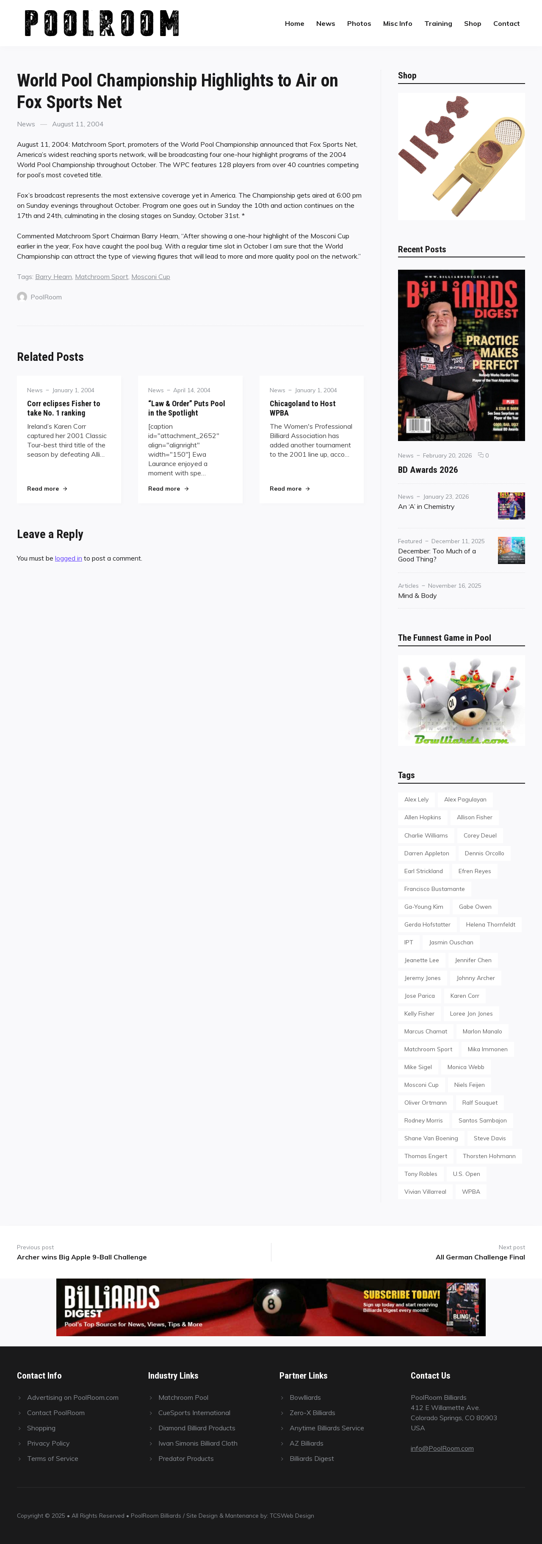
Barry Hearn (53, 276)
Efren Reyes (475, 870)
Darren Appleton (426, 853)
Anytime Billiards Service (327, 1428)
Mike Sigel (418, 1066)
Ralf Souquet (480, 1102)
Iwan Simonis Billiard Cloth (198, 1443)
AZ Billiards (307, 1443)
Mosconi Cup (150, 276)
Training (438, 23)
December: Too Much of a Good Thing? (437, 555)
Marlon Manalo (482, 1031)
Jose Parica (419, 995)
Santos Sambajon (483, 1120)
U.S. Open (466, 1173)
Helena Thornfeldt (490, 924)
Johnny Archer (475, 977)
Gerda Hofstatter (427, 924)
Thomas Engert (425, 1155)
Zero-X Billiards (312, 1412)
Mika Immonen (488, 1049)
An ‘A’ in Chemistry (426, 506)
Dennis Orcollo (484, 853)
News (325, 23)
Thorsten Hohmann (489, 1155)
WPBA (471, 1191)
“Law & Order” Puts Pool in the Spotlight (186, 408)
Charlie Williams (426, 835)
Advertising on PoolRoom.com (73, 1397)
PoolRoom (39, 297)
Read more (47, 488)
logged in (68, 558)
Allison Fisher (474, 817)
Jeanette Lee (421, 959)
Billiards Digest (312, 1458)
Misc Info (397, 23)
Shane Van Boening (431, 1138)
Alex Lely (416, 799)
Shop (472, 23)
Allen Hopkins (422, 817)
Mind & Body (417, 595)
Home (294, 23)
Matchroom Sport (101, 276)
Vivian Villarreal (425, 1191)
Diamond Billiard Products (196, 1428)
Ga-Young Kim (423, 906)
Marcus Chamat (425, 1031)
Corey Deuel (480, 835)
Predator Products (186, 1458)
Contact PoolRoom (56, 1412)
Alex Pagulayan (465, 799)
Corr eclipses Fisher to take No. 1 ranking (63, 408)
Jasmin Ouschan (451, 942)
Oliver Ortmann (425, 1102)
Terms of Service (52, 1458)
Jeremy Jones (422, 977)
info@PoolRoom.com (442, 1448)
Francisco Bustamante (434, 888)
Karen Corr (465, 995)
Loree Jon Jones (471, 1013)
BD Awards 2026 (428, 469)
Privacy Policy (48, 1443)
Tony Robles (420, 1173)
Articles (408, 585)
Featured (410, 540)
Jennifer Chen (473, 959)
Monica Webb (466, 1066)
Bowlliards (305, 1397)
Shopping (41, 1428)
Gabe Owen (475, 906)
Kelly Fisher (419, 1013)
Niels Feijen (469, 1084)
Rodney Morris (423, 1120)
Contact (506, 23)
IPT (408, 942)
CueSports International (194, 1412)
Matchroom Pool (183, 1397)
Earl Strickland (423, 870)
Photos (359, 23)
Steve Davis (490, 1138)
